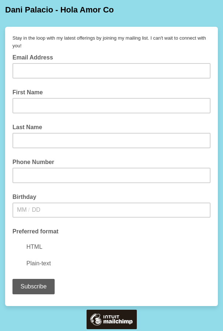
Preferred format (35, 231)
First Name (27, 92)
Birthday (24, 197)
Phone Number (33, 162)
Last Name (27, 127)
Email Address (35, 57)
